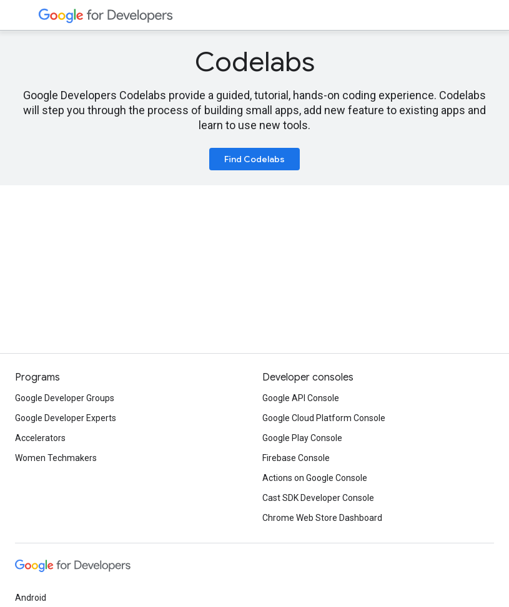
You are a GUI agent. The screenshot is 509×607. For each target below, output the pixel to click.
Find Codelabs (254, 159)
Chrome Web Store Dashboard (322, 518)
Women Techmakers (56, 458)
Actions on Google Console (314, 478)
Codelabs (255, 62)
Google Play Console (302, 438)
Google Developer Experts (65, 418)
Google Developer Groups (64, 398)
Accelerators (40, 438)
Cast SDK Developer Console (318, 498)
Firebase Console (296, 458)
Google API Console (300, 398)
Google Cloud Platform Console (323, 418)
